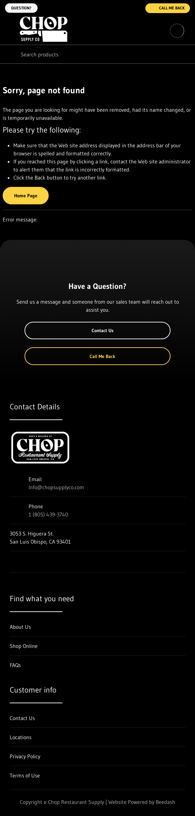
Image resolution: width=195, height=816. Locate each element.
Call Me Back (168, 8)
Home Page (25, 196)
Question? (21, 7)
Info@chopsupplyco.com (56, 487)
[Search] (97, 54)
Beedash (165, 802)
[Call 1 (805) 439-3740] (136, 8)
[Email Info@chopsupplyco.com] (122, 8)
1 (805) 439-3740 (48, 514)
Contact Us (97, 330)
